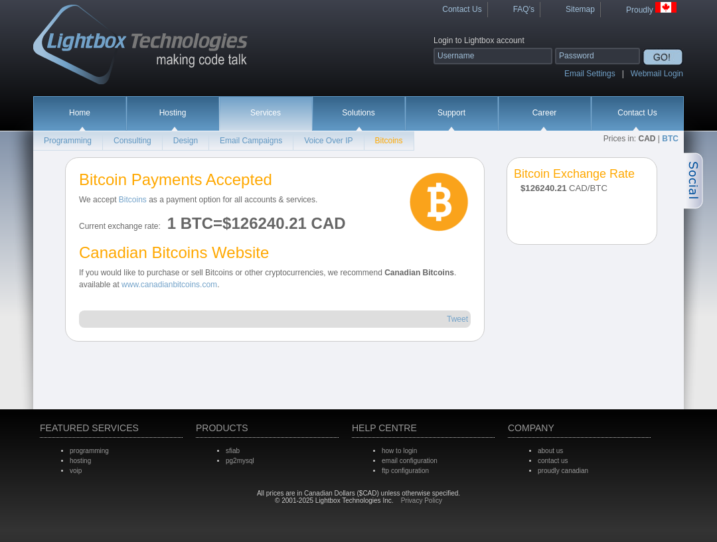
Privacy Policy (421, 500)
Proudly (651, 8)
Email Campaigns (251, 140)
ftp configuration (405, 470)
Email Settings (589, 73)
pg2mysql (240, 460)
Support (451, 112)
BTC (670, 138)
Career (544, 112)
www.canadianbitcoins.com (169, 284)
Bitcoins (389, 140)
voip (76, 470)
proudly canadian (563, 470)
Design (185, 140)
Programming (68, 140)
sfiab (233, 450)
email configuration (410, 460)
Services (265, 112)
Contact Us (461, 9)
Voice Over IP (328, 140)
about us (550, 450)
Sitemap (580, 9)
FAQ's (523, 9)
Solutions (358, 112)
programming (89, 450)
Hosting (173, 112)
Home (79, 112)
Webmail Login (657, 73)
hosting (80, 460)
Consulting (132, 140)
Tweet (457, 319)
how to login (399, 450)
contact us (553, 460)
